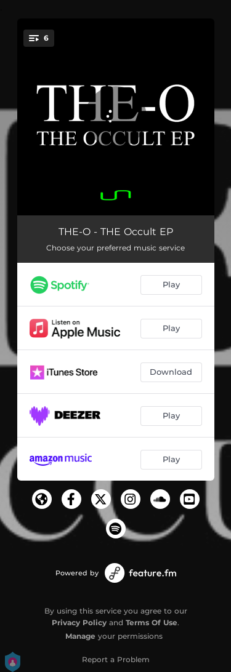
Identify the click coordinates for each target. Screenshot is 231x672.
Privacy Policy (79, 622)
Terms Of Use (151, 622)
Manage (80, 636)
